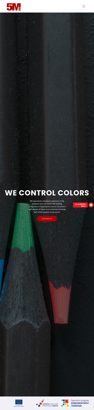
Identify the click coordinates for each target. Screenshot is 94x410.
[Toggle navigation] (83, 6)
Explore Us (47, 218)
